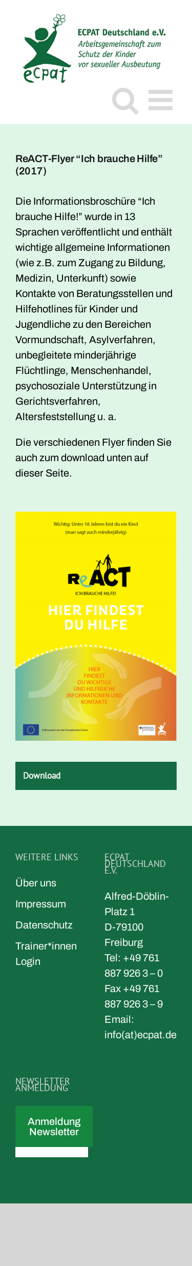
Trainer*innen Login (46, 953)
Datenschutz (44, 925)
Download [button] (41, 775)
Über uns (35, 882)
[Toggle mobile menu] (162, 100)
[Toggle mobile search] (125, 100)
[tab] (96, 776)
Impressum (40, 903)
